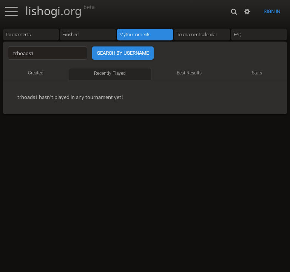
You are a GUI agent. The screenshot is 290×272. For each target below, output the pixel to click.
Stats (257, 73)
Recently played (110, 73)
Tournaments (18, 34)
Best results (189, 73)
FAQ (238, 34)
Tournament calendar (197, 34)
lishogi (60, 11)
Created (35, 73)
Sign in (272, 11)
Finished (70, 34)
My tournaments (134, 34)
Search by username (123, 53)
